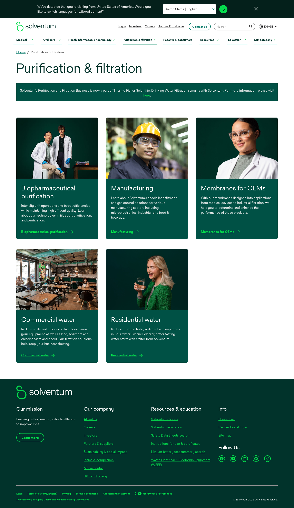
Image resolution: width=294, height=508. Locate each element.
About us (90, 419)
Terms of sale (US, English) (42, 493)
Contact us (226, 419)
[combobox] (234, 26)
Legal (19, 493)
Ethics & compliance (99, 460)
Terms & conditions (87, 493)
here (146, 95)
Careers (150, 26)
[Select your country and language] (189, 9)
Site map (224, 435)
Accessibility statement (116, 493)
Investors (135, 26)
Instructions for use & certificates (175, 444)
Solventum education (166, 427)
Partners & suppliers (99, 444)
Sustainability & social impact (105, 452)
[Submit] (251, 26)
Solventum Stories (164, 419)
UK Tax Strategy (95, 476)
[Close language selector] (256, 8)
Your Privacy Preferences (157, 493)
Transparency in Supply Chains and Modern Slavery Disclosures (52, 499)
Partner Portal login (171, 26)
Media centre (93, 468)
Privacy (66, 493)
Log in (122, 26)
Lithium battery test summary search (178, 452)
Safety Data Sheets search (170, 435)
